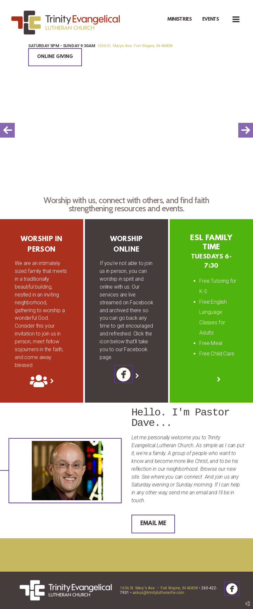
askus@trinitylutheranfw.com (158, 592)
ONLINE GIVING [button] (55, 57)
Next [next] (245, 130)
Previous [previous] (7, 130)
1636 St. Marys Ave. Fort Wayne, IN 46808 (134, 45)
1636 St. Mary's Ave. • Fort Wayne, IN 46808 (159, 588)
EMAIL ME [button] (153, 524)
